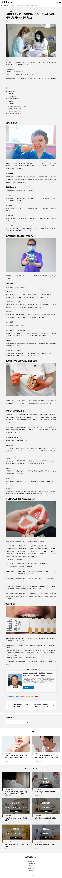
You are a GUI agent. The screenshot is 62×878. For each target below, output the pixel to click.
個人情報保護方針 (31, 863)
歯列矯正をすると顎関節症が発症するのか (17, 106)
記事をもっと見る (28, 687)
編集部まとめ (11, 116)
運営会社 (31, 870)
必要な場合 (11, 101)
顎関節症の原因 (11, 91)
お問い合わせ (31, 868)
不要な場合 (11, 103)
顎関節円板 (11, 93)
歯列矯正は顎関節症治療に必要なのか (16, 98)
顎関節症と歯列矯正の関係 (15, 108)
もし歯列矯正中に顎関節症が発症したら (16, 113)
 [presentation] (59, 734)
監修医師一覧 (31, 861)
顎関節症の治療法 (13, 111)
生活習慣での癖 (12, 96)
